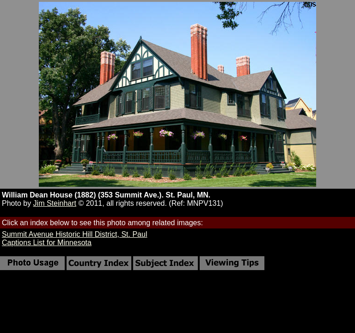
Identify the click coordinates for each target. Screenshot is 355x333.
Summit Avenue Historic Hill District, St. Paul (74, 234)
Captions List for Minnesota (47, 243)
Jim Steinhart (54, 203)
